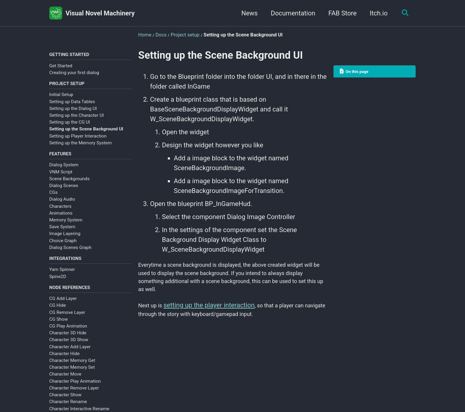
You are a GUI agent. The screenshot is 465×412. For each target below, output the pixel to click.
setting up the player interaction (214, 313)
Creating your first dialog (74, 73)
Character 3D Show (68, 348)
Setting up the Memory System (80, 145)
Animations (60, 218)
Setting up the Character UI (76, 118)
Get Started (60, 67)
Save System (62, 231)
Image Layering (64, 238)
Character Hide (64, 361)
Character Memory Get (72, 368)
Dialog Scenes (63, 190)
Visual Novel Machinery (100, 13)
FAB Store (339, 13)
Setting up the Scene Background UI (86, 132)
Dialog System (64, 169)
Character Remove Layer (74, 396)
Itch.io (376, 13)
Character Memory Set (72, 375)
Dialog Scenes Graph (70, 252)
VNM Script (60, 176)
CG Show (58, 327)
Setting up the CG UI (69, 125)
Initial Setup (61, 97)
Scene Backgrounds (69, 183)
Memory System (65, 224)
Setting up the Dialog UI (73, 111)
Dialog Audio (62, 204)
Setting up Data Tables (72, 104)
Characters (60, 211)
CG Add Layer (63, 306)
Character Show (65, 403)
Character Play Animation (75, 389)
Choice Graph (63, 245)
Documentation (289, 13)
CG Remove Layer (67, 320)
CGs (53, 197)
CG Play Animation (68, 334)
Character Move (65, 382)
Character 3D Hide (67, 341)
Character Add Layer (69, 354)
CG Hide (57, 313)
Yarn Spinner (62, 276)
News (246, 13)
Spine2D (57, 282)
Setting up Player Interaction (77, 139)
